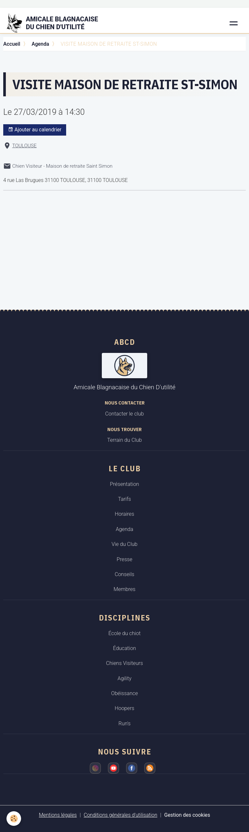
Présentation (124, 484)
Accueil (11, 44)
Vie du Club (124, 544)
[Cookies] (13, 818)
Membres (124, 589)
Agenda (40, 44)
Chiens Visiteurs (124, 663)
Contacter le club (124, 414)
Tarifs (124, 499)
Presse (124, 559)
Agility (125, 678)
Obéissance (124, 693)
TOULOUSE (24, 146)
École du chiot (124, 633)
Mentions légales (58, 815)
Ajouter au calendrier (35, 130)
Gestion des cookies (187, 815)
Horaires (124, 514)
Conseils (125, 574)
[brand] (56, 23)
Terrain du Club (124, 440)
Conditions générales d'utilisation (120, 815)
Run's (124, 723)
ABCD (124, 341)
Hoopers (125, 708)
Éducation (124, 648)
